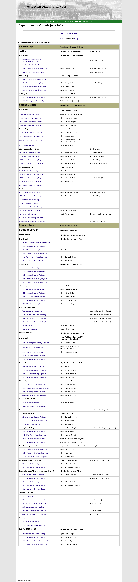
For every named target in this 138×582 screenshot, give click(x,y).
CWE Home (50, 21)
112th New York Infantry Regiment (33, 271)
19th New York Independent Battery (34, 315)
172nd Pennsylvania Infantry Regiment (35, 101)
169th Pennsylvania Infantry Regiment (35, 68)
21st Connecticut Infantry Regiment (34, 384)
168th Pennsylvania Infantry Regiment (35, 453)
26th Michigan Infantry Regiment (33, 260)
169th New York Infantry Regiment (33, 275)
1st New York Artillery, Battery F (29, 200)
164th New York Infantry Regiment (33, 297)
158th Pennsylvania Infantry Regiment (35, 449)
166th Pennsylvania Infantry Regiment (35, 282)
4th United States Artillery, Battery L (34, 322)
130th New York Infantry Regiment (33, 246)
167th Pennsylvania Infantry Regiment (35, 253)
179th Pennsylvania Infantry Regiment (31, 163)
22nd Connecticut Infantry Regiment (31, 132)
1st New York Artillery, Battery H (30, 203)
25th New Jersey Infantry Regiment (33, 392)
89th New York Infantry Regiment (33, 352)
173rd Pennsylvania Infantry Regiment (35, 541)
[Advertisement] (69, 565)
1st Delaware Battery (29, 496)
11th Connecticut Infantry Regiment (34, 370)
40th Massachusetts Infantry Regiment (31, 136)
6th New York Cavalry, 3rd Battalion (31, 185)
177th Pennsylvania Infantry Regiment (35, 544)
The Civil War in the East (46, 7)
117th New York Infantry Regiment (33, 359)
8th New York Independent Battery (33, 72)
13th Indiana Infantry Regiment (32, 268)
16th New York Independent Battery (34, 489)
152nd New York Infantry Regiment (34, 250)
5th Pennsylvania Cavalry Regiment (30, 181)
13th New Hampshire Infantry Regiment (35, 388)
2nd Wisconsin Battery (29, 325)
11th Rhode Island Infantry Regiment (34, 83)
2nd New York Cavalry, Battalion (33, 65)
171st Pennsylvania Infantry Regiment (34, 457)
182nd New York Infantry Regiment (34, 304)
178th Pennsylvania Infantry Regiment (31, 174)
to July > (76, 39)
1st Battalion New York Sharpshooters (36, 242)
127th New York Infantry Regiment (30, 114)
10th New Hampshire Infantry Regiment (35, 343)
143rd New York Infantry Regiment (30, 122)
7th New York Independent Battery (33, 534)
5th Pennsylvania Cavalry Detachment (34, 79)
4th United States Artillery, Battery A (34, 406)
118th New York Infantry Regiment (33, 478)
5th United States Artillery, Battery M (31, 218)
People (78, 21)
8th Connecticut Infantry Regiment (33, 366)
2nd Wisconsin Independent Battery (34, 90)
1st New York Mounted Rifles (31, 521)
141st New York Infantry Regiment (30, 141)
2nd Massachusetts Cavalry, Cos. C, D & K (32, 221)
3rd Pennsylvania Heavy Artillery (33, 507)
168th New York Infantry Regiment (33, 97)
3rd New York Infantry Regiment (33, 347)
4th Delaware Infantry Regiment (29, 153)
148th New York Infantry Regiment (33, 537)
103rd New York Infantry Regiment (33, 356)
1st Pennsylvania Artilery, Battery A (34, 402)
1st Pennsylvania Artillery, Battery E (34, 86)
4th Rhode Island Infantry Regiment (34, 395)
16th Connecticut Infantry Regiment (34, 377)
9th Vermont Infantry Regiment (32, 464)
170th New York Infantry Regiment (33, 300)
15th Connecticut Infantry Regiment (34, 374)
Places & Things (88, 21)
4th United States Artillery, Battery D (34, 318)
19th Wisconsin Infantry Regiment (33, 467)
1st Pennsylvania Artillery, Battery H (31, 214)
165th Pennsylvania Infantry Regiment (35, 279)
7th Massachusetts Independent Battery (35, 311)
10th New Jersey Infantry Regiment (33, 289)
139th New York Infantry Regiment (30, 171)
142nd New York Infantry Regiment (30, 118)
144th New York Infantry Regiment (30, 125)
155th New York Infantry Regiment (33, 293)
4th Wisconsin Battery (26, 145)
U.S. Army (69, 21)
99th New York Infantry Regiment (33, 475)
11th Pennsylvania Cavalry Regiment (34, 525)
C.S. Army (60, 21)
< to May (61, 39)
